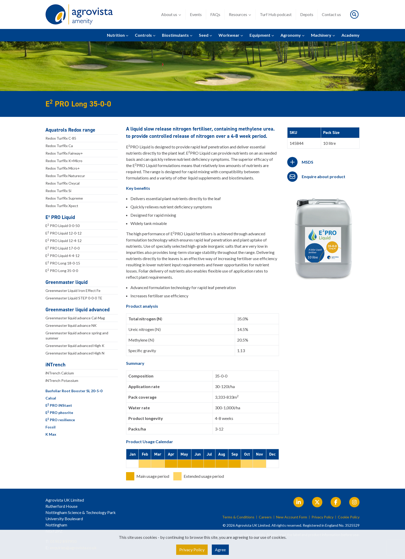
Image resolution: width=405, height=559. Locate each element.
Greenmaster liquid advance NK (71, 325)
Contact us (331, 14)
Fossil (50, 427)
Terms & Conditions (238, 517)
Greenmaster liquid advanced (77, 309)
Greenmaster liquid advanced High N (74, 353)
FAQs (215, 14)
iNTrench (55, 364)
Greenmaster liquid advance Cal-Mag (75, 318)
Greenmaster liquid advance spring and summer (76, 335)
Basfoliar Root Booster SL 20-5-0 (73, 391)
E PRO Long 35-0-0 (61, 270)
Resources (240, 14)
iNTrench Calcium (59, 373)
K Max (50, 434)
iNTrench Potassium (61, 380)
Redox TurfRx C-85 (60, 138)
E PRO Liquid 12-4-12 (63, 240)
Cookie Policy (349, 517)
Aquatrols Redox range (70, 129)
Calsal (50, 398)
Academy (350, 35)
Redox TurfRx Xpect (61, 205)
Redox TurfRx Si (58, 190)
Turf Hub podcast (276, 14)
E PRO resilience (60, 419)
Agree (220, 549)
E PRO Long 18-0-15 (62, 263)
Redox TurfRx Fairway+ (64, 153)
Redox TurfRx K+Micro (63, 160)
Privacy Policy (322, 517)
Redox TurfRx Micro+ (62, 168)
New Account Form (291, 517)
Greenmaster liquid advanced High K (74, 345)
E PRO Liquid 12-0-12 (63, 233)
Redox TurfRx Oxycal (62, 183)
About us (171, 14)
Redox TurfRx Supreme (64, 198)
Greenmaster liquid (66, 282)
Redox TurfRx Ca (59, 145)
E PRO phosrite (59, 412)
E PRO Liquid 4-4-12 (62, 255)
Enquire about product (323, 176)
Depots (306, 14)
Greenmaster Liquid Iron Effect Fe (72, 290)
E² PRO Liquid (60, 217)
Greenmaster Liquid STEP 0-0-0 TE (73, 298)
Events (196, 14)
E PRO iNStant (58, 405)
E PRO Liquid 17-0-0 (62, 248)
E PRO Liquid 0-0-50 (62, 225)
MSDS (307, 162)
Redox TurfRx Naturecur (65, 175)
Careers (265, 517)
